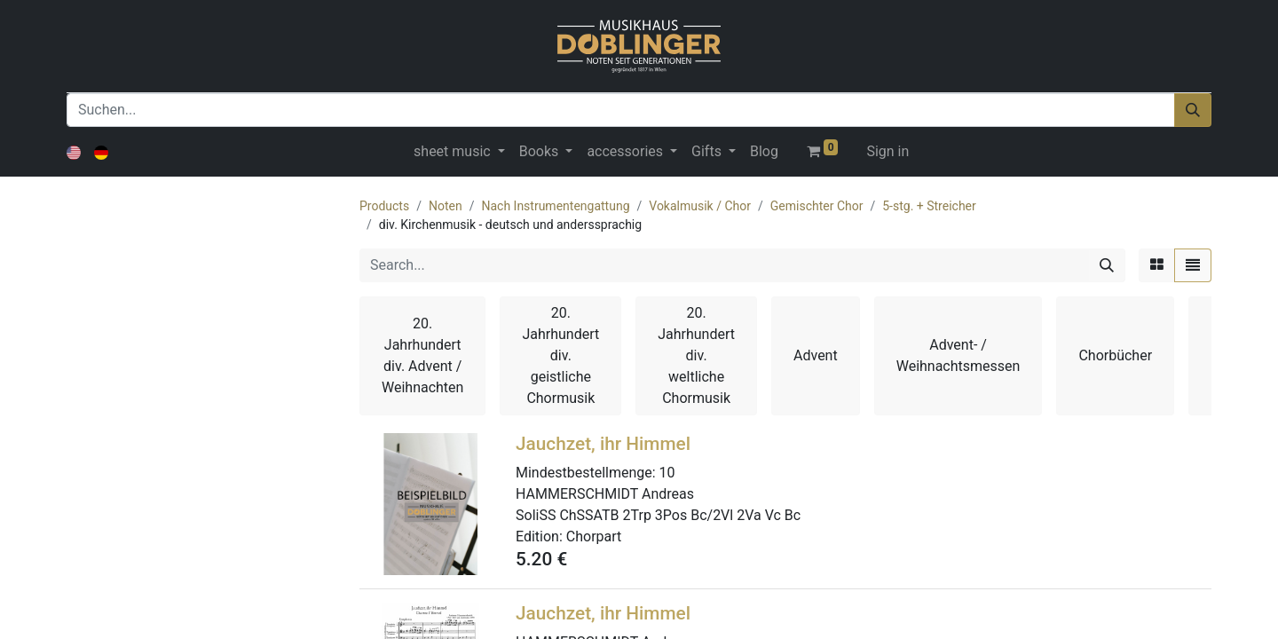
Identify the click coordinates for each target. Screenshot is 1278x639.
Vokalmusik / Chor (700, 206)
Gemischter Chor (817, 206)
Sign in (887, 151)
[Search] (1106, 265)
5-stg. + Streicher (929, 206)
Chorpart (594, 536)
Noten (445, 206)
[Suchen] (1192, 110)
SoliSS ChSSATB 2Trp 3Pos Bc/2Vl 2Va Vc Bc (658, 515)
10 (667, 472)
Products (384, 206)
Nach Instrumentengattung (555, 206)
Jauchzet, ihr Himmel (603, 443)
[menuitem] (764, 152)
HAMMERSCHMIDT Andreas (605, 493)
